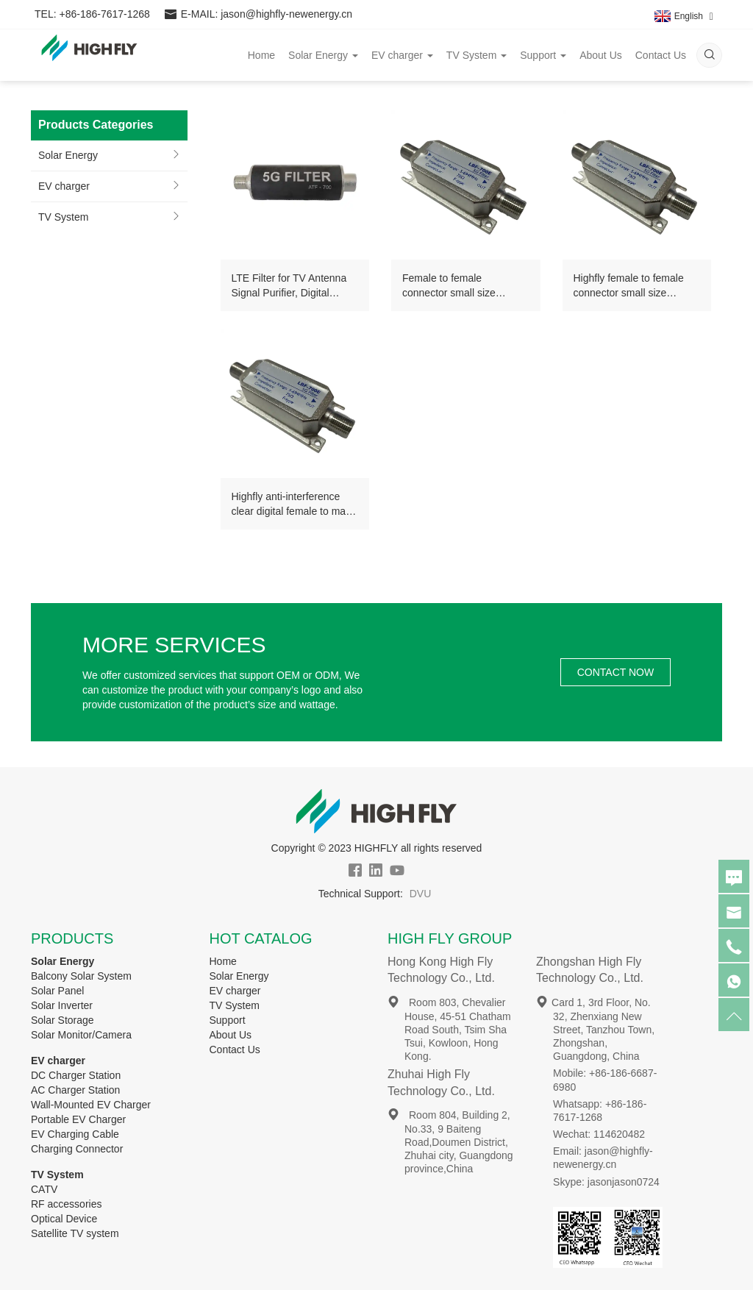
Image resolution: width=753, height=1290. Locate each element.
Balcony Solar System (81, 976)
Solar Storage (62, 1020)
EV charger (64, 186)
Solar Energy (68, 155)
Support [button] (543, 55)
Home (261, 55)
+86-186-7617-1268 (104, 15)
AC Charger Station (75, 1090)
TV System (63, 217)
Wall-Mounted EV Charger (91, 1105)
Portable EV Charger (78, 1119)
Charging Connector (77, 1149)
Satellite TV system (75, 1233)
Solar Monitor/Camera (81, 1035)
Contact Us (660, 55)
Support (228, 1020)
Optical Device (64, 1219)
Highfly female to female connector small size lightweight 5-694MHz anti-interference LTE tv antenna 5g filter (637, 286)
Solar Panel (57, 991)
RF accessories (66, 1204)
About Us (600, 55)
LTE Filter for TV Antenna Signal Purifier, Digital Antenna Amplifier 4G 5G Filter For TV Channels (289, 286)
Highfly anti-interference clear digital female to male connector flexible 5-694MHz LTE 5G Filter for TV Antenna (293, 505)
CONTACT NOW (615, 672)
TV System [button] (476, 55)
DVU (421, 893)
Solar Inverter (62, 1005)
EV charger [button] (402, 55)
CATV (44, 1189)
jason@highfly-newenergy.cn (286, 15)
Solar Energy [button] (323, 55)
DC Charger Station (76, 1075)
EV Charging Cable (75, 1134)
